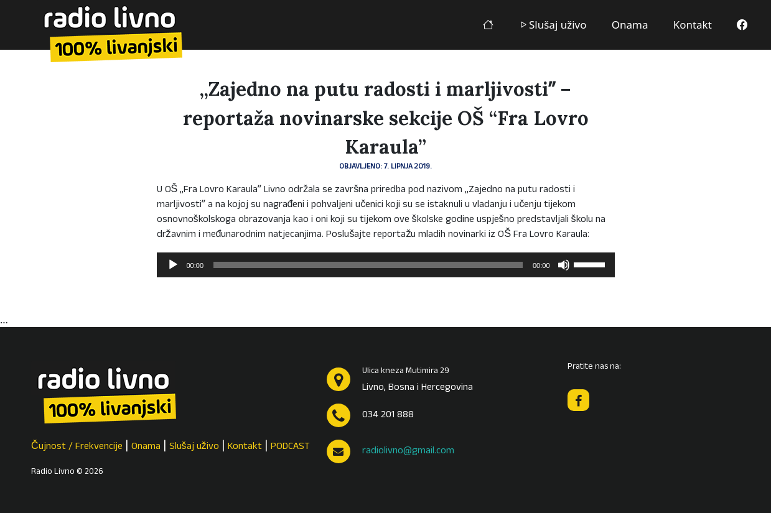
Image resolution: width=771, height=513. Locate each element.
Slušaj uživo (552, 24)
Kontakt (692, 24)
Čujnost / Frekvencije (77, 447)
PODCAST (290, 447)
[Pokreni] (173, 265)
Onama (630, 24)
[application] (386, 264)
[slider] (368, 265)
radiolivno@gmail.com (408, 451)
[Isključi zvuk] (564, 265)
